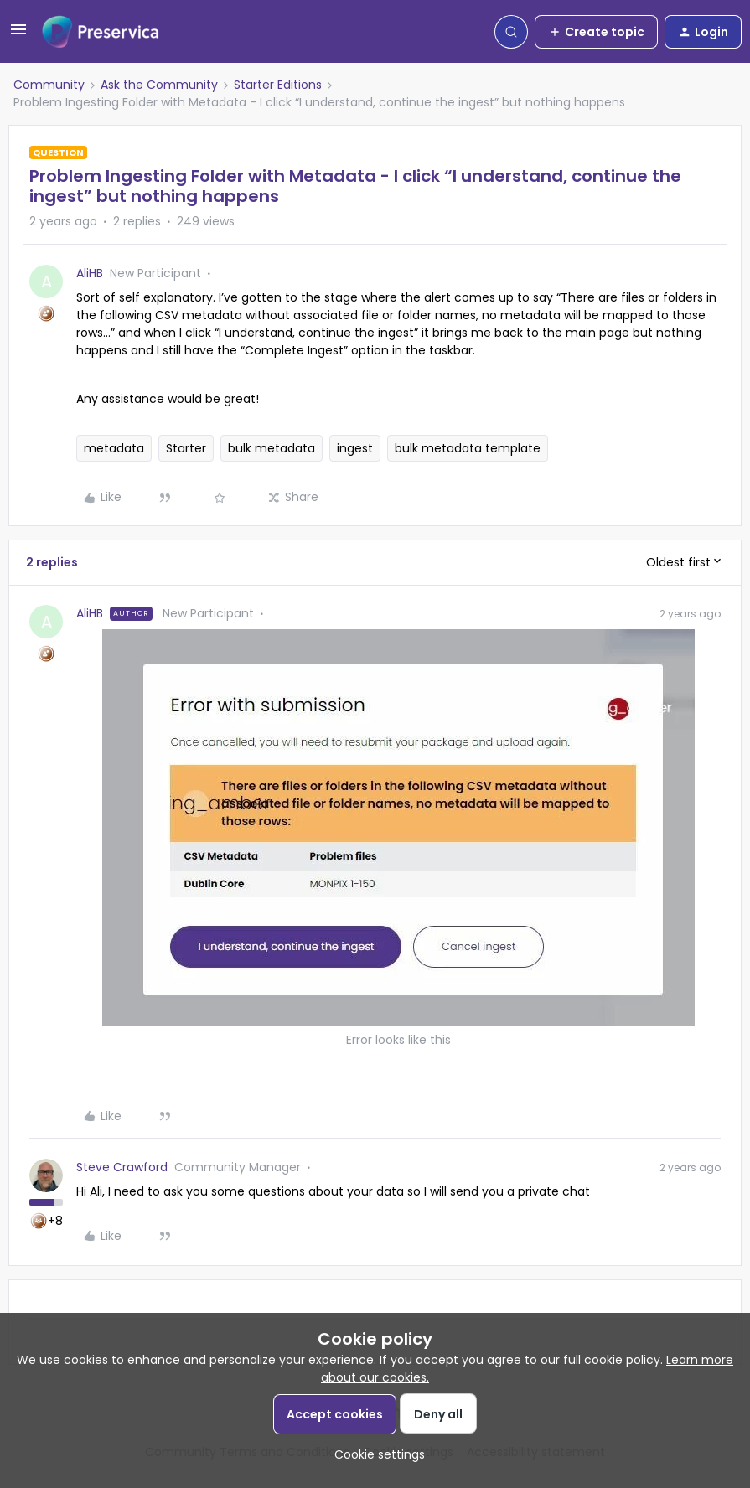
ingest (355, 448)
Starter (186, 448)
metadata (114, 448)
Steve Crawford (122, 1167)
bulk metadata (271, 448)
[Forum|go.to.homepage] (100, 32)
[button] (18, 35)
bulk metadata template (468, 448)
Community (49, 84)
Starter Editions (278, 84)
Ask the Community (159, 84)
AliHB (89, 273)
